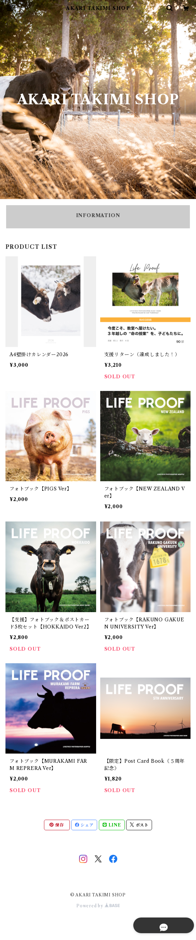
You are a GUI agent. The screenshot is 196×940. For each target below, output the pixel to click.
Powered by (98, 905)
